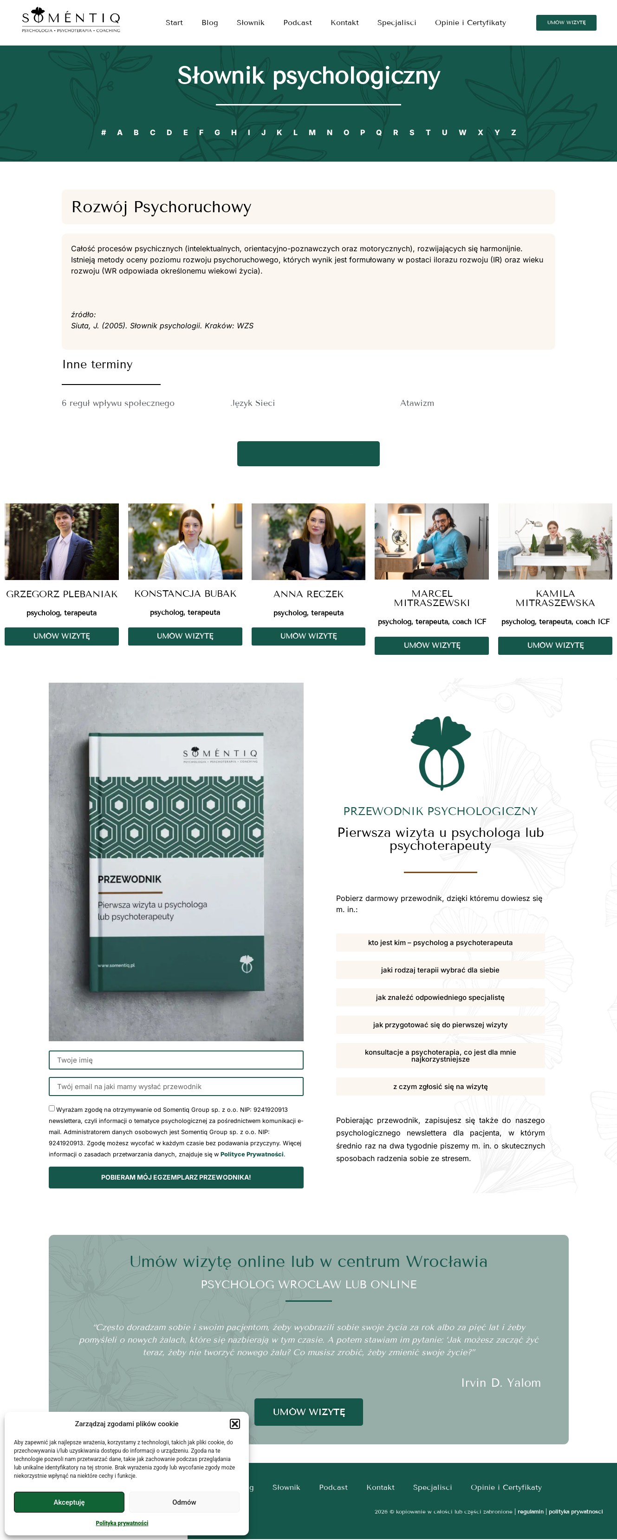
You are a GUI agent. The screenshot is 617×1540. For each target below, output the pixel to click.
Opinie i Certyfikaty (470, 22)
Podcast (297, 22)
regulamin (531, 1512)
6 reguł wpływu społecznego (118, 403)
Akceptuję (68, 1502)
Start (174, 22)
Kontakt (345, 22)
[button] (235, 1424)
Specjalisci (396, 22)
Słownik (251, 22)
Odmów (184, 1502)
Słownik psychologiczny (308, 76)
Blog (209, 22)
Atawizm (417, 403)
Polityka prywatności (122, 1523)
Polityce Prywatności (252, 1155)
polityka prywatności (576, 1512)
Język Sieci (253, 403)
